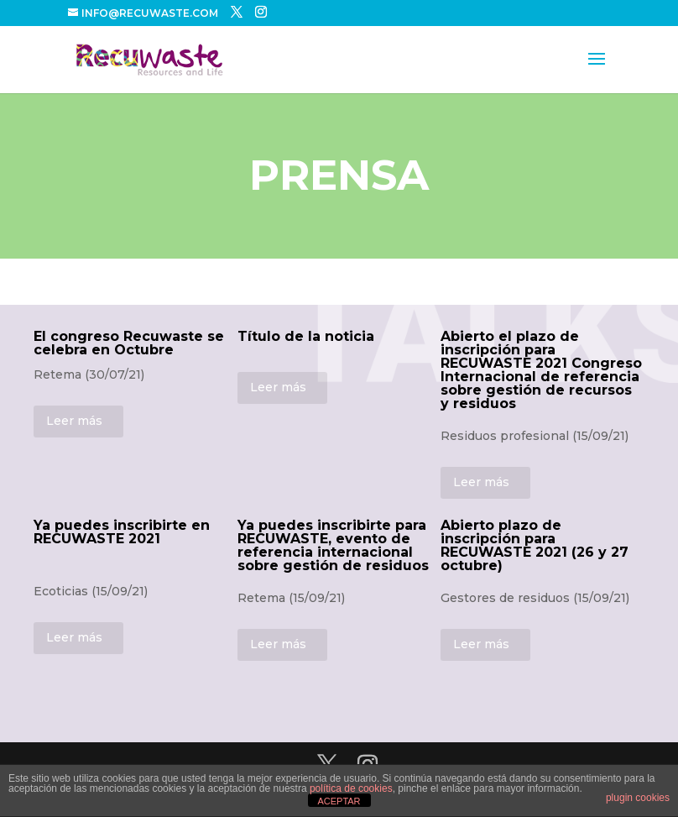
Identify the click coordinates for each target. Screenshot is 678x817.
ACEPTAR (338, 801)
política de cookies (351, 788)
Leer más (74, 420)
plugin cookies (638, 798)
